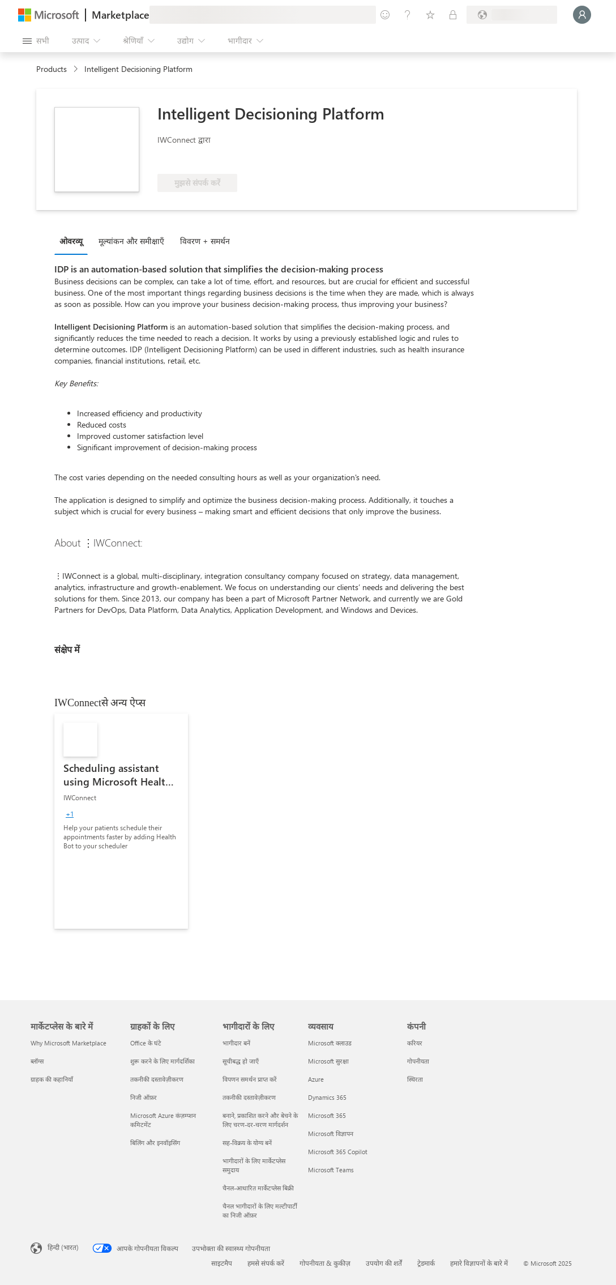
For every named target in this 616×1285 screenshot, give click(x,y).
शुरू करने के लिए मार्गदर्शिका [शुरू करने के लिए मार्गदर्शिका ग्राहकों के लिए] (162, 1061)
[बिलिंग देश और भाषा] (512, 15)
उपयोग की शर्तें (384, 1262)
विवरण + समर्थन (205, 241)
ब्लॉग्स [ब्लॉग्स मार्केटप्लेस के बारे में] (37, 1061)
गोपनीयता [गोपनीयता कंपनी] (418, 1061)
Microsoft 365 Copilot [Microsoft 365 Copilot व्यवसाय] (337, 1151)
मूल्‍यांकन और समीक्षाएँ (131, 241)
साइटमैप (221, 1262)
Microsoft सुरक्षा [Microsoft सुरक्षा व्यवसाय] (328, 1061)
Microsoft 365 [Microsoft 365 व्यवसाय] (327, 1115)
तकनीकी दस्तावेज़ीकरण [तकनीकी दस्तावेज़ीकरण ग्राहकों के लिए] (156, 1079)
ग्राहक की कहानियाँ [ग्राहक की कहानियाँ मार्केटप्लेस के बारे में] (52, 1079)
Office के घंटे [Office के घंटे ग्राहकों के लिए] (145, 1043)
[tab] (73, 240)
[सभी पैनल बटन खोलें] (36, 40)
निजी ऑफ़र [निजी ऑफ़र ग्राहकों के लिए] (143, 1097)
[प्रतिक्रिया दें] (385, 14)
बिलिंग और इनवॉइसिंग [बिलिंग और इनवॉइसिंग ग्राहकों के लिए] (155, 1142)
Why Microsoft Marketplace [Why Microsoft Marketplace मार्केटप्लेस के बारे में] (68, 1043)
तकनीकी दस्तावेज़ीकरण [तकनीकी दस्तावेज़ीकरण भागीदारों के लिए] (249, 1097)
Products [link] (51, 68)
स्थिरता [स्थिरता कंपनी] (415, 1079)
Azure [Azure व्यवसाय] (316, 1079)
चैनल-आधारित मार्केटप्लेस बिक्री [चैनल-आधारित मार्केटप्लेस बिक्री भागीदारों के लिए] (258, 1188)
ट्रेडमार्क (426, 1262)
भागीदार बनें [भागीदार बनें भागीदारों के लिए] (236, 1043)
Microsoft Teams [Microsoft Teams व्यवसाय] (331, 1170)
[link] (121, 821)
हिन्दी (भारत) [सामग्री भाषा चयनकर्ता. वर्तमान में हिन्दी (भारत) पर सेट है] (63, 1247)
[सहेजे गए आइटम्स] (430, 14)
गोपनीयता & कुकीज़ (325, 1262)
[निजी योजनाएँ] (453, 14)
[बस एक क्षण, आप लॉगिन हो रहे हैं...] (582, 15)
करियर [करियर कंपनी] (414, 1043)
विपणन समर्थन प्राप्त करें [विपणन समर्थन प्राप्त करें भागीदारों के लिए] (250, 1079)
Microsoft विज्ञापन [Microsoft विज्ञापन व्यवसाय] (330, 1133)
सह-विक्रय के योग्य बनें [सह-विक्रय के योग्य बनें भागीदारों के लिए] (247, 1142)
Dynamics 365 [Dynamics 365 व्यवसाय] (327, 1097)
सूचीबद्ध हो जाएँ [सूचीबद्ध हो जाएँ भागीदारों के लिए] (241, 1061)
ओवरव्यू (71, 241)
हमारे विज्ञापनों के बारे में (479, 1262)
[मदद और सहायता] (408, 14)
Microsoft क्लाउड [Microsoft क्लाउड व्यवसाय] (330, 1043)
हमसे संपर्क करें (265, 1262)
